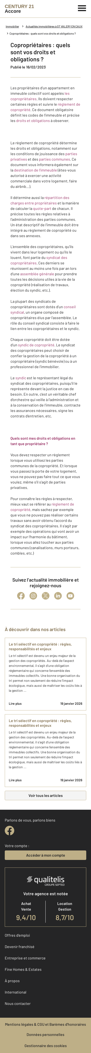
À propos (12, 980)
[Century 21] (19, 9)
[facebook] (9, 830)
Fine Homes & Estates (23, 969)
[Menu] (82, 7)
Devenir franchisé (19, 946)
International (15, 992)
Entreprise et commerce (25, 958)
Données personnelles (45, 1034)
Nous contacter (18, 1003)
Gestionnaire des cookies (45, 1045)
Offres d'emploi (17, 935)
